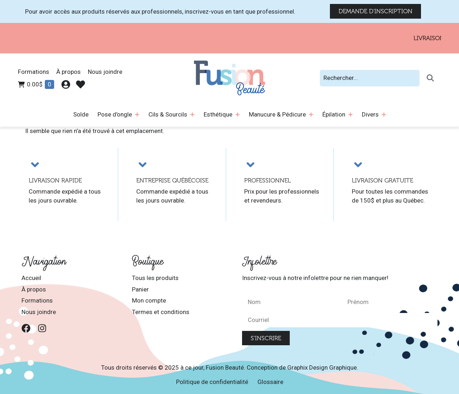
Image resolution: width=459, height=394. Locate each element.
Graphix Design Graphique (322, 367)
